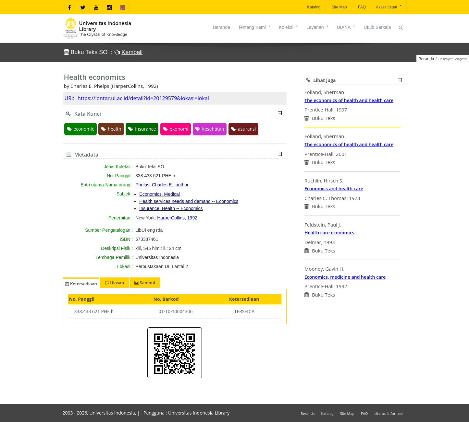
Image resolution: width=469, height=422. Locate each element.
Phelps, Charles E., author (161, 184)
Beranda (221, 27)
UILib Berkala (377, 27)
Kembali (131, 52)
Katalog (313, 7)
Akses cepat (389, 6)
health (111, 129)
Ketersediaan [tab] (81, 284)
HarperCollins (171, 217)
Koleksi (289, 27)
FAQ (361, 7)
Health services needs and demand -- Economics (188, 201)
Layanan (317, 27)
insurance (142, 129)
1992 (192, 217)
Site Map (338, 7)
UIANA (346, 27)
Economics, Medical (159, 194)
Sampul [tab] (144, 283)
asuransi (243, 129)
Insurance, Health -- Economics (171, 208)
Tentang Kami (254, 27)
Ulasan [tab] (114, 283)
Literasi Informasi (388, 413)
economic (80, 129)
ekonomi (175, 129)
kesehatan (209, 129)
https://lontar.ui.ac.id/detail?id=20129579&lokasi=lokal (143, 98)
